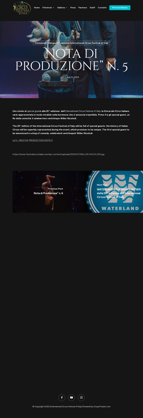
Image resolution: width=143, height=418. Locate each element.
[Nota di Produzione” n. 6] (48, 192)
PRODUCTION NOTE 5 (41, 140)
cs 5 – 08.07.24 (20, 140)
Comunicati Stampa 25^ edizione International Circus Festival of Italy (71, 43)
